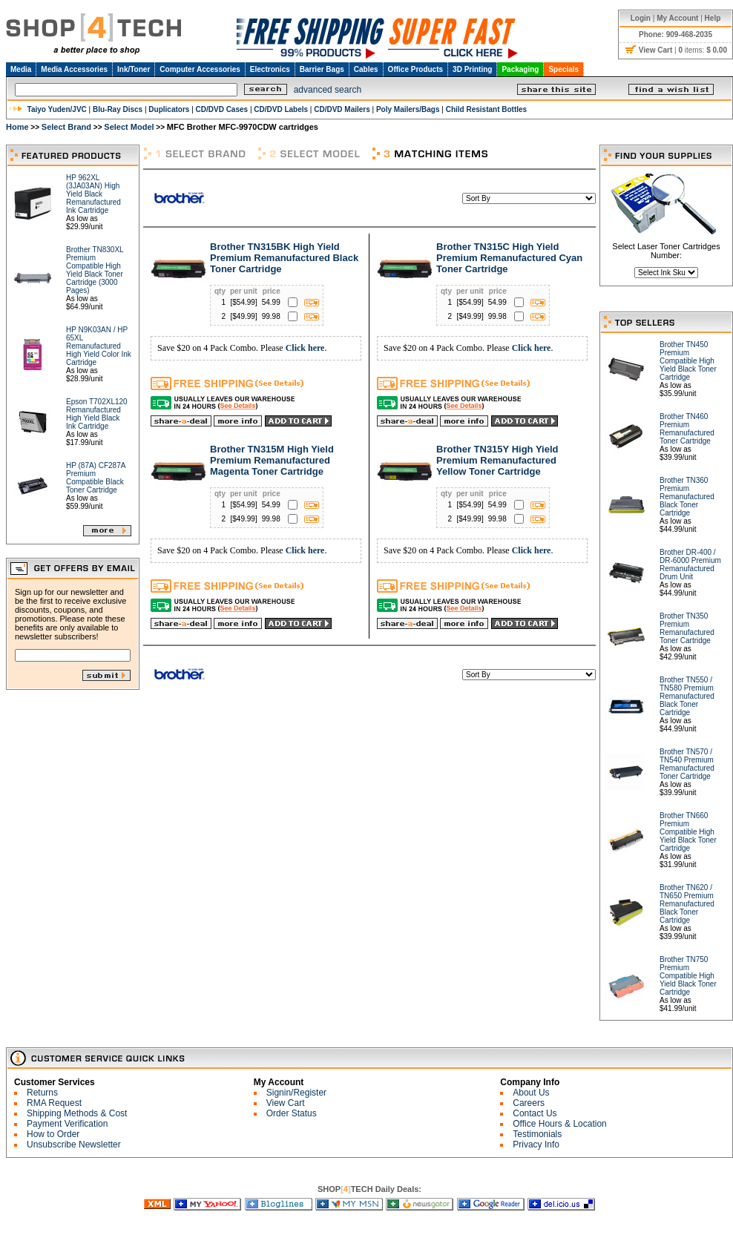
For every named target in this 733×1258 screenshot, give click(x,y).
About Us (531, 1092)
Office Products (415, 69)
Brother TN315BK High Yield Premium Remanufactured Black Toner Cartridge (284, 257)
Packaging (520, 69)
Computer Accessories (200, 69)
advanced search (327, 90)
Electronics (270, 69)
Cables (366, 69)
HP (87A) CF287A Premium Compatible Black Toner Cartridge (95, 477)
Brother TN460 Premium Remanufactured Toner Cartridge (687, 428)
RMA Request (54, 1103)
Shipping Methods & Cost (77, 1113)
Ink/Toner (133, 69)
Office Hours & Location (560, 1124)
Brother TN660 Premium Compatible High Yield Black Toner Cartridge (688, 831)
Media (20, 69)
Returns (42, 1092)
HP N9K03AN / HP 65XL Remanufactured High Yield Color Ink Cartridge (98, 346)
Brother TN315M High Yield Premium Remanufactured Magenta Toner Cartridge (272, 460)
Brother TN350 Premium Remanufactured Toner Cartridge (687, 628)
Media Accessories (74, 69)
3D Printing (472, 69)
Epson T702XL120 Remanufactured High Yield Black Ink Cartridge (97, 414)
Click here (305, 348)
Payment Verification (67, 1124)
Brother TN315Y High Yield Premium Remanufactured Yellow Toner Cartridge (497, 460)
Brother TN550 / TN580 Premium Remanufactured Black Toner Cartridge (687, 696)
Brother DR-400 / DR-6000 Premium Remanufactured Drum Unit (690, 564)
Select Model (129, 126)
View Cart (285, 1103)
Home (17, 126)
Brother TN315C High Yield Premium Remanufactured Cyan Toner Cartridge (509, 257)
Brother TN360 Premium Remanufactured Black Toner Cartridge (687, 496)
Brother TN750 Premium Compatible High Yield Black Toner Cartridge (688, 975)
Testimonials (537, 1134)
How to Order (53, 1134)
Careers (529, 1103)
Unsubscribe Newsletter (74, 1144)
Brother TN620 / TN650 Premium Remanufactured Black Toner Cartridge (687, 903)
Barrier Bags (322, 69)
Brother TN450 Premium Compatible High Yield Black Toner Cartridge (688, 360)
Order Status (291, 1113)
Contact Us (534, 1113)
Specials (563, 69)
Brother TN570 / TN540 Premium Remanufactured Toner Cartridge (687, 764)
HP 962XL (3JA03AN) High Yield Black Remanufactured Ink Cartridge (93, 194)
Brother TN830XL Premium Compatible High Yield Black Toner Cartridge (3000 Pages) (94, 270)
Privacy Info (536, 1144)
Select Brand (66, 126)
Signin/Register (296, 1092)
